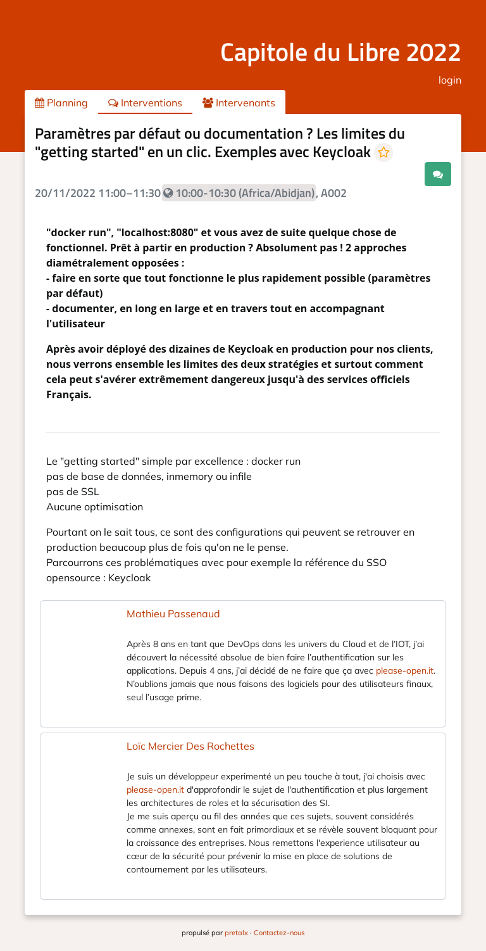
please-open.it (404, 670)
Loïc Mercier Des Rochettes (190, 746)
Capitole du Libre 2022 (340, 51)
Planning (61, 102)
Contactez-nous (279, 932)
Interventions (145, 102)
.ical (402, 173)
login (450, 79)
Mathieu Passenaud (173, 613)
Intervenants (238, 102)
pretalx (236, 932)
